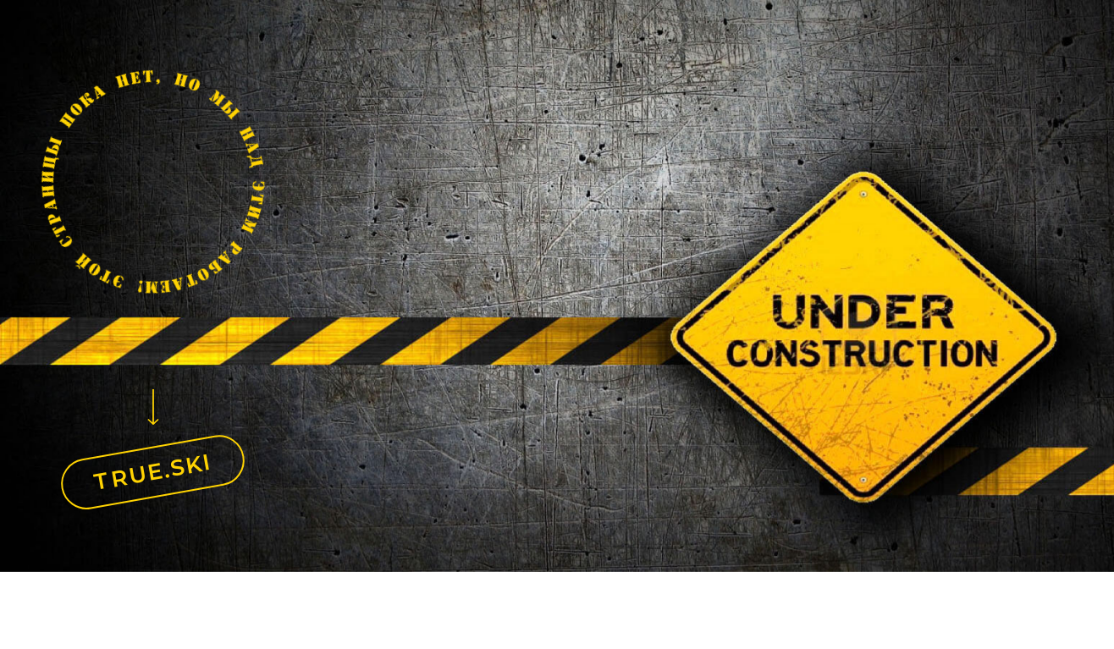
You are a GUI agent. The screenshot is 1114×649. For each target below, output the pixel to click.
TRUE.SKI (153, 471)
